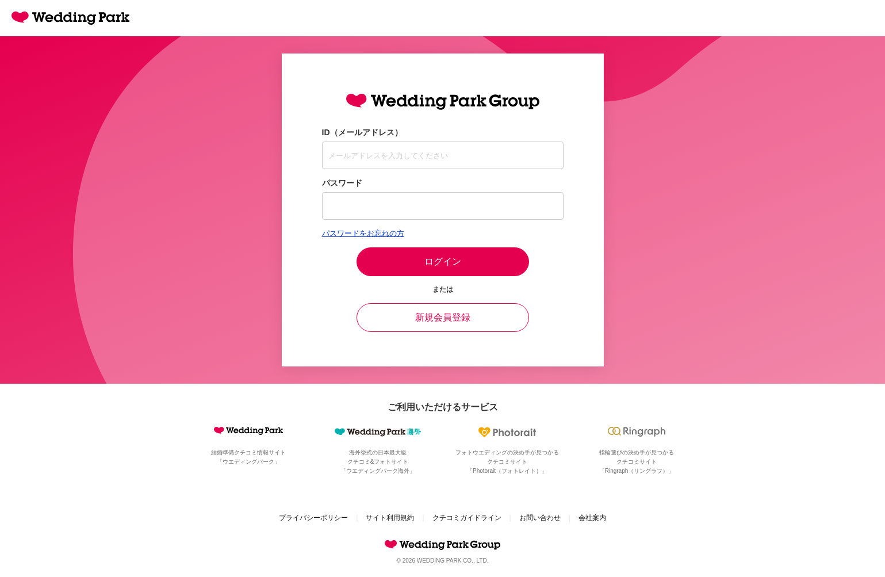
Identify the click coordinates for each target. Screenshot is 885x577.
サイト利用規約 (390, 518)
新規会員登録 (442, 317)
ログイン (442, 261)
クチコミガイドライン (466, 518)
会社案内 (592, 518)
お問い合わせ (540, 518)
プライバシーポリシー (313, 518)
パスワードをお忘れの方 (363, 233)
